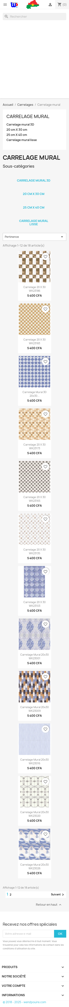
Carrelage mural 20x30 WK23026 (34, 866)
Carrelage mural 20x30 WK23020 (34, 814)
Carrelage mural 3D (20, 124)
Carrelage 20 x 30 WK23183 (34, 341)
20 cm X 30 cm (16, 130)
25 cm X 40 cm (16, 135)
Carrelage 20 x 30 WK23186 (34, 288)
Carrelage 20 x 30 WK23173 (34, 446)
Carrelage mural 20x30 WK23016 (34, 761)
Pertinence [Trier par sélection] (34, 237)
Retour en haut (49, 904)
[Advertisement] (34, 58)
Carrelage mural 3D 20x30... (34, 393)
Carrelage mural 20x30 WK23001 (34, 656)
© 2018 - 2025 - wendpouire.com (24, 1002)
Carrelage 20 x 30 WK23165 (34, 498)
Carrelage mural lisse (21, 140)
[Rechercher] (34, 16)
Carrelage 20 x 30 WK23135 (34, 551)
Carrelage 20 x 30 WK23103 (34, 604)
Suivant (58, 894)
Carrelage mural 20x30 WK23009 (34, 709)
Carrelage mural (27, 116)
